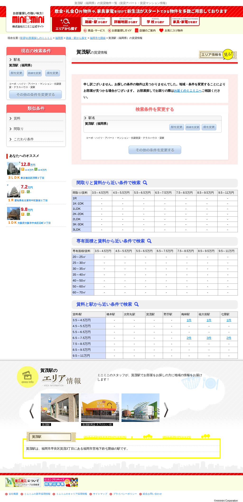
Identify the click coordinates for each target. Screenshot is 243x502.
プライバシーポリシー (125, 494)
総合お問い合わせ (152, 494)
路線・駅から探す (76, 38)
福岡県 (59, 38)
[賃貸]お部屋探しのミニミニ (35, 38)
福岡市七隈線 (98, 38)
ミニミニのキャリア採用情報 (71, 494)
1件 (189, 320)
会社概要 (13, 494)
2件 (189, 338)
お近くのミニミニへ (188, 90)
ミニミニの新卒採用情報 (37, 494)
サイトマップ (100, 494)
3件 (209, 338)
